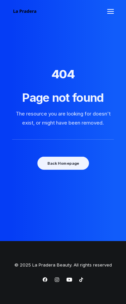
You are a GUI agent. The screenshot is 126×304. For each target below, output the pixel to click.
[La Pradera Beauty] (25, 11)
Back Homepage (63, 163)
